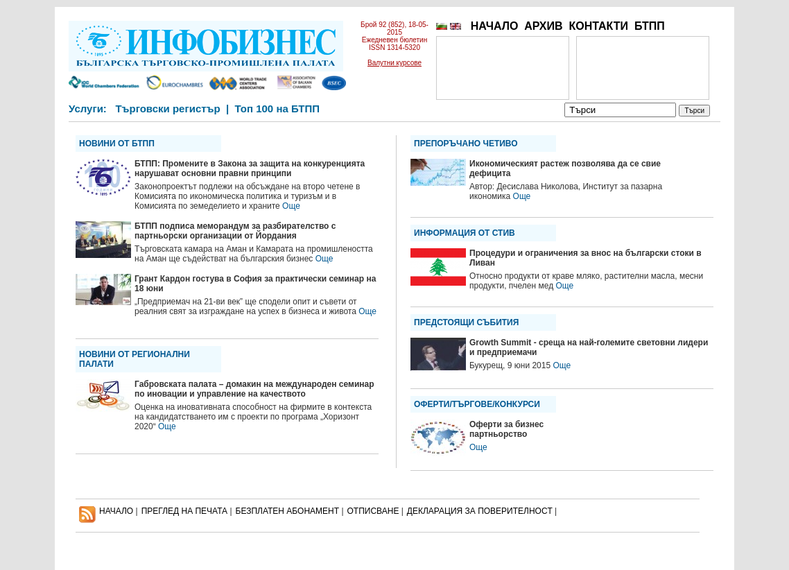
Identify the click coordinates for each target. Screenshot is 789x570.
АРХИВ (543, 26)
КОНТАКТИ (598, 26)
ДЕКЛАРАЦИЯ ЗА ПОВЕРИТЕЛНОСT (480, 511)
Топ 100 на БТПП (277, 108)
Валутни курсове (394, 63)
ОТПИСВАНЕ (373, 511)
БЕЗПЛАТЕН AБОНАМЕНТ (288, 511)
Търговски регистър (167, 108)
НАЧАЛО (495, 26)
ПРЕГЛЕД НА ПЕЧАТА (184, 511)
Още (291, 206)
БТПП (649, 26)
